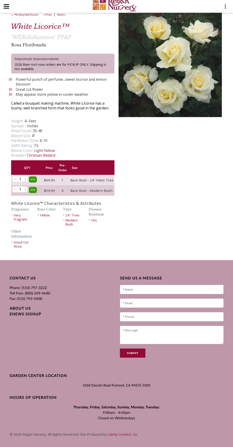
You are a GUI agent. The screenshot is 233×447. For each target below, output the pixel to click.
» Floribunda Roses (24, 15)
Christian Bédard (41, 155)
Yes (94, 220)
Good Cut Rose (21, 244)
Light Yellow (44, 150)
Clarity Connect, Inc (123, 434)
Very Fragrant (20, 217)
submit (132, 353)
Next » (61, 15)
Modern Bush (71, 222)
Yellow (45, 215)
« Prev (47, 15)
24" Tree (72, 215)
